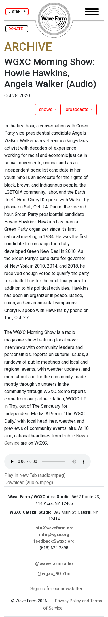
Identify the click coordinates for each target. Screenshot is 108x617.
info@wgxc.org (54, 534)
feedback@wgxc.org (54, 541)
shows (46, 109)
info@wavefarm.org (54, 528)
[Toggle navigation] (92, 12)
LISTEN (17, 11)
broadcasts (78, 109)
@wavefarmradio (54, 563)
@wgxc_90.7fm (54, 573)
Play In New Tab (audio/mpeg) (34, 475)
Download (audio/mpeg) (28, 482)
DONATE (16, 29)
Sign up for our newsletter (56, 588)
